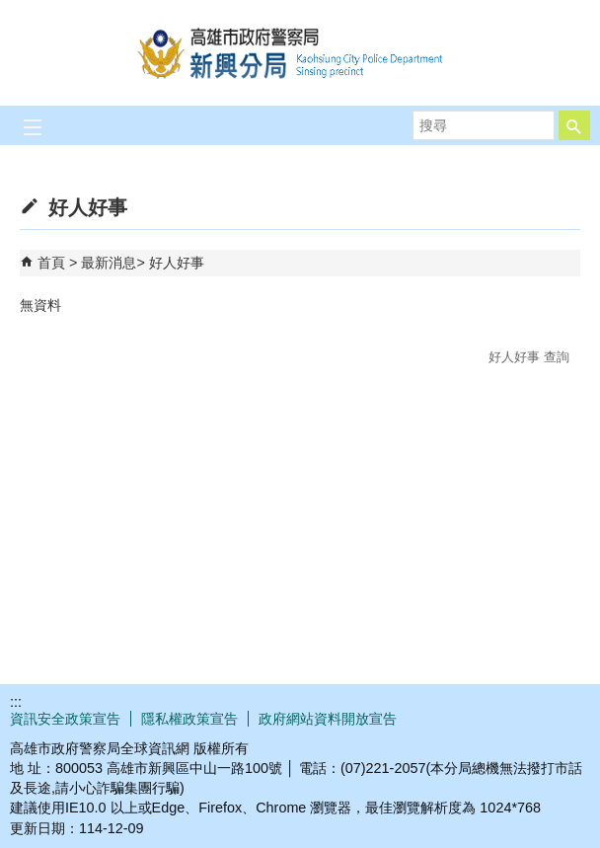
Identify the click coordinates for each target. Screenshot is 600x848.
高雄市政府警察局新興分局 (300, 53)
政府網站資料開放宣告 (328, 719)
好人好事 (176, 262)
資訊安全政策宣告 (65, 719)
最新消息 (108, 262)
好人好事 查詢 (528, 356)
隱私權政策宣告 (189, 719)
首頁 (51, 262)
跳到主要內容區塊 (10, 10)
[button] (574, 125)
